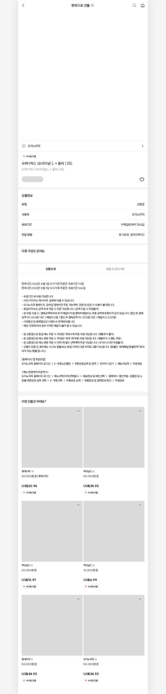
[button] (92, 5)
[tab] (50, 269)
